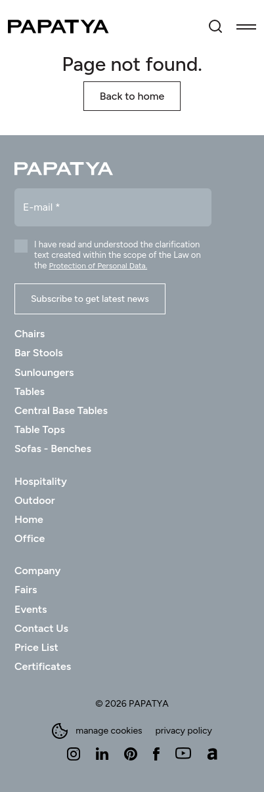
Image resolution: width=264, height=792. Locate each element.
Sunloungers (44, 372)
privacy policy (184, 731)
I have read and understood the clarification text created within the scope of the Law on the (117, 255)
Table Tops (39, 429)
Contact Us (41, 628)
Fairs (25, 589)
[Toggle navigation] (246, 26)
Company (37, 570)
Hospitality (40, 481)
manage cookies (97, 731)
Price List (36, 647)
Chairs (29, 333)
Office (29, 538)
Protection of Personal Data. (98, 265)
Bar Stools (38, 352)
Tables (29, 391)
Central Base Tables (61, 410)
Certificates (42, 666)
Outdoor (34, 500)
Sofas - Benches (52, 448)
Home (28, 519)
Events (30, 609)
